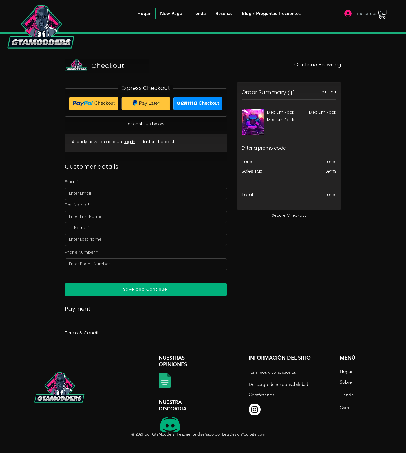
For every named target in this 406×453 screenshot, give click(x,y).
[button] (271, 13)
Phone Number (80, 252)
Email (70, 182)
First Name (75, 205)
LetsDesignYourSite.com (243, 434)
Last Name (76, 228)
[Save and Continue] (146, 289)
